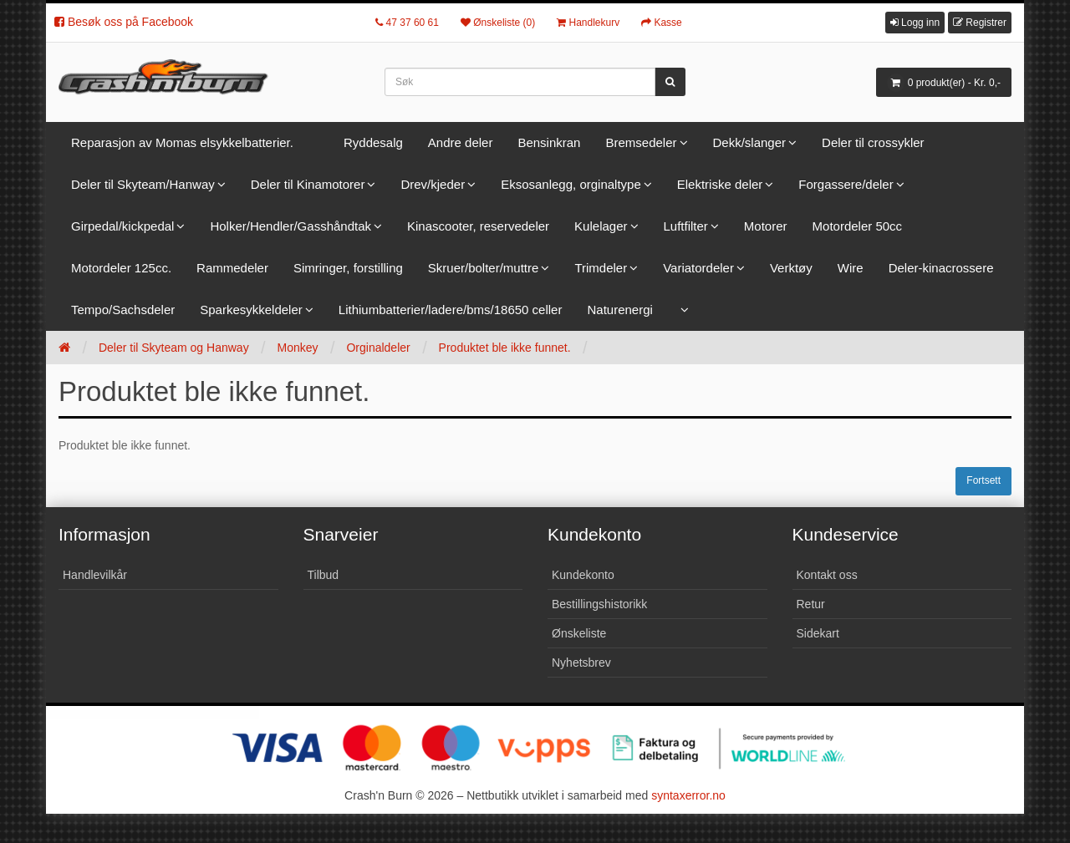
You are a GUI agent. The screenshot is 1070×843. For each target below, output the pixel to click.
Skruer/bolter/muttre (483, 268)
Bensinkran (548, 142)
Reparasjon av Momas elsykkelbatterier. (182, 142)
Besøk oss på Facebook (123, 21)
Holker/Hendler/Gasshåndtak (290, 226)
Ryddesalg (373, 142)
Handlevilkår (95, 574)
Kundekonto (583, 574)
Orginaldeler (378, 347)
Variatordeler (698, 268)
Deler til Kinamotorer (308, 184)
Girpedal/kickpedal (122, 226)
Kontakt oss (827, 574)
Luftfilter (686, 226)
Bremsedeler (640, 142)
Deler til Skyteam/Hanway (143, 184)
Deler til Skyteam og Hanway (174, 347)
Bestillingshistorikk (599, 604)
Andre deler (460, 142)
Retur (811, 604)
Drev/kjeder (432, 184)
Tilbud (323, 574)
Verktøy (791, 268)
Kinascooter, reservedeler (478, 226)
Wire (851, 268)
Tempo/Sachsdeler (123, 309)
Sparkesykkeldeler (251, 309)
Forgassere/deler (845, 184)
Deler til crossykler (873, 142)
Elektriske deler (720, 184)
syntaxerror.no (688, 795)
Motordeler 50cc (858, 226)
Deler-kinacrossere (941, 268)
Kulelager (600, 226)
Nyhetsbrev (581, 662)
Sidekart (818, 633)
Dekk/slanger (750, 142)
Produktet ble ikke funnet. (505, 347)
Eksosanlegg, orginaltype (571, 184)
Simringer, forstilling (348, 268)
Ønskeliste (579, 633)
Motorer (765, 226)
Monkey (298, 347)
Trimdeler (600, 268)
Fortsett (983, 480)
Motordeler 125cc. (121, 268)
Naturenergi (619, 309)
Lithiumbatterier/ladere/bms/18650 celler (451, 309)
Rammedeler (232, 268)
